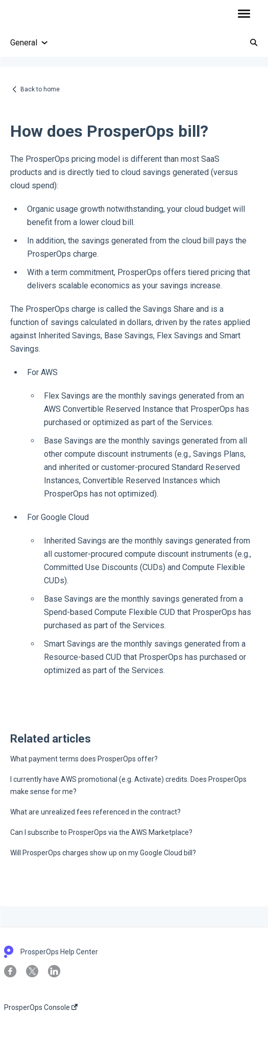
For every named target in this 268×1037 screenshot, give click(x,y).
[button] (244, 14)
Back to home (40, 89)
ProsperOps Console (41, 1007)
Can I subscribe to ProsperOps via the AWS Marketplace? (101, 832)
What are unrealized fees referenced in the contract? (95, 812)
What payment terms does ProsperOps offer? (84, 759)
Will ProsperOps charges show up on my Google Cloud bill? (103, 853)
